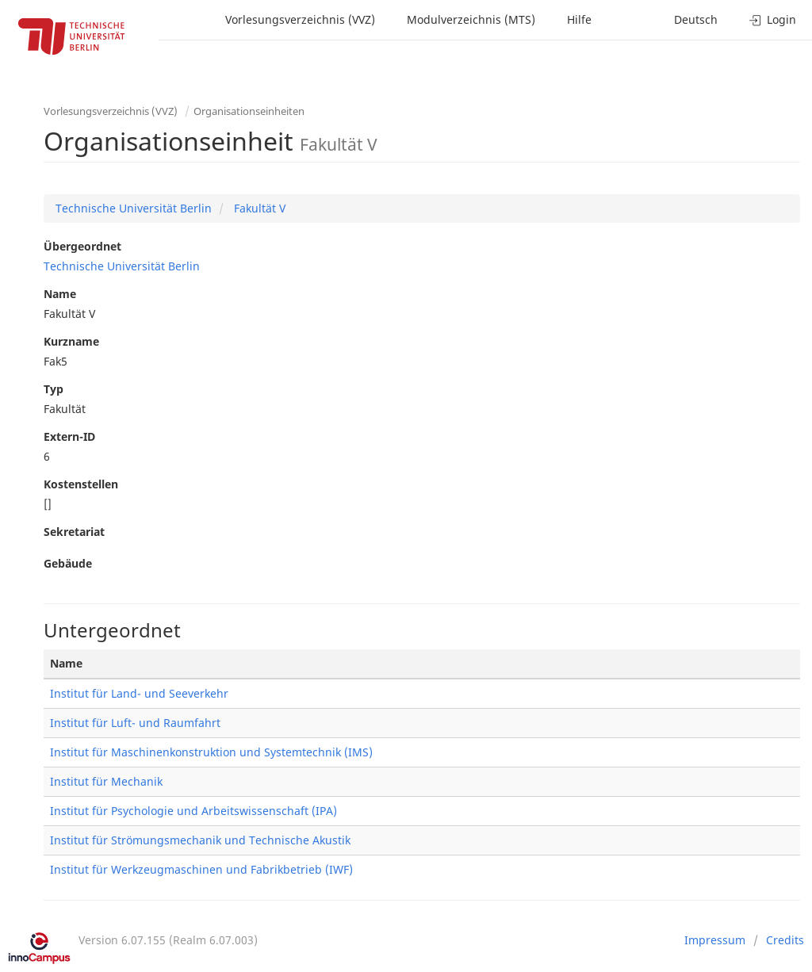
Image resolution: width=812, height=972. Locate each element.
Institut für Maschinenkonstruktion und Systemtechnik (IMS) (211, 752)
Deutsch (696, 19)
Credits (785, 939)
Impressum (714, 939)
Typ (53, 388)
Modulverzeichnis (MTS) (471, 19)
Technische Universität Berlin (134, 208)
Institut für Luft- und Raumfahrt (135, 722)
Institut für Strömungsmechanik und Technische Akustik (200, 840)
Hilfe (579, 19)
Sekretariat (74, 531)
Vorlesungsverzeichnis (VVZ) (300, 19)
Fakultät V (258, 208)
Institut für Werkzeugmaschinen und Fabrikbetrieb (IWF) (201, 869)
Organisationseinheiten (248, 111)
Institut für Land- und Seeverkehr (139, 693)
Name (60, 293)
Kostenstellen (81, 484)
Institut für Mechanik (106, 781)
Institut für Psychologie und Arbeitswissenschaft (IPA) (193, 810)
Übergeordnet (82, 246)
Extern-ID (69, 436)
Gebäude (68, 563)
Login (772, 19)
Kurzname (71, 341)
